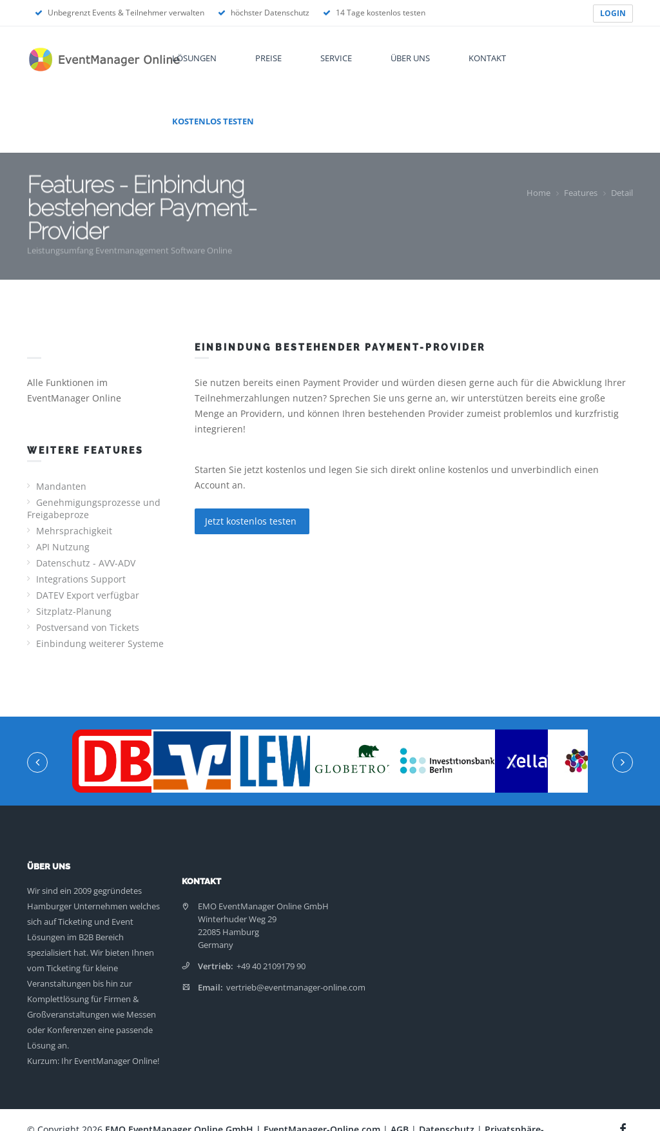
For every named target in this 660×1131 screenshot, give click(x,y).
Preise (268, 58)
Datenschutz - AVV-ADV (85, 563)
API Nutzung (63, 547)
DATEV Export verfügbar (87, 595)
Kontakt (487, 58)
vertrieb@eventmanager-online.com (295, 987)
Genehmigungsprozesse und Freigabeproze (93, 508)
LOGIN (613, 13)
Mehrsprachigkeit (74, 531)
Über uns (410, 58)
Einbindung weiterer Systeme (100, 643)
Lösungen (194, 58)
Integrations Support (81, 579)
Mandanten (61, 486)
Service (336, 58)
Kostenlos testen (213, 121)
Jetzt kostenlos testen (252, 521)
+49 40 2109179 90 (271, 966)
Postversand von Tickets (87, 627)
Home (538, 192)
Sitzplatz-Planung (74, 611)
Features (580, 192)
